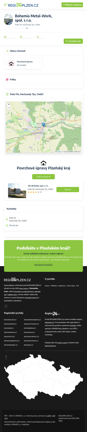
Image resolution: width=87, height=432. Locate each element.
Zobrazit (67, 189)
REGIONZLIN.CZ (29, 332)
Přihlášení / (68, 5)
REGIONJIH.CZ (9, 328)
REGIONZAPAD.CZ (10, 324)
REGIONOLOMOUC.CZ (32, 336)
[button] (43, 124)
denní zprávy (24, 288)
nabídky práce (13, 294)
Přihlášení (54, 286)
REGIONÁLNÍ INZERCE (43, 265)
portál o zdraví (62, 343)
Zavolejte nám (73, 41)
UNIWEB (73, 325)
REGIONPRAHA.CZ (10, 332)
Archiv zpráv (72, 286)
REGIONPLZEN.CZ (10, 320)
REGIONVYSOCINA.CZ (32, 324)
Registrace (78, 5)
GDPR (49, 416)
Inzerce (47, 286)
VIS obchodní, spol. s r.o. (38, 186)
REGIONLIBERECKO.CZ (12, 341)
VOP (5, 418)
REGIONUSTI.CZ (10, 336)
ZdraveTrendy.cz (51, 346)
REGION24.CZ (29, 345)
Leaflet (58, 151)
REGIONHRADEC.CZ (11, 345)
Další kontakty (43, 177)
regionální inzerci (31, 298)
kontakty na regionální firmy (25, 291)
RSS (79, 286)
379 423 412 (13, 225)
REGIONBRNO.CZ (30, 328)
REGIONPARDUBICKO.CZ (33, 320)
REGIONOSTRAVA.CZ (31, 341)
